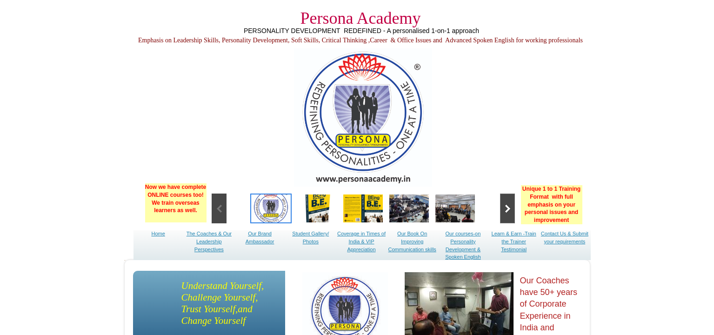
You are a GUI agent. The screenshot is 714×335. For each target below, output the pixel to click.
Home (158, 233)
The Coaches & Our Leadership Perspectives (209, 241)
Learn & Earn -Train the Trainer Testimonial (514, 241)
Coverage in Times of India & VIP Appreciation (361, 241)
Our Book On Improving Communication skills (412, 241)
